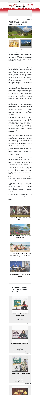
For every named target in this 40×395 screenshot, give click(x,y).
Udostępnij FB (20, 49)
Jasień (17, 19)
